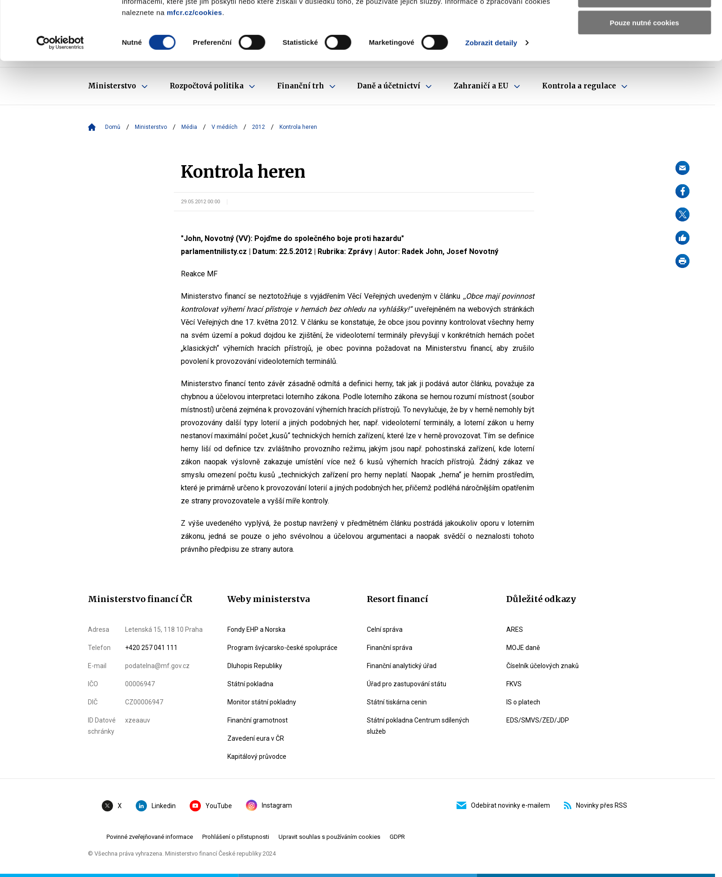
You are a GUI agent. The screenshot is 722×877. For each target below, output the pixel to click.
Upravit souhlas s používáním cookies (329, 836)
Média (189, 127)
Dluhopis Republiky (254, 665)
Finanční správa (389, 647)
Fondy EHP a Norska (256, 629)
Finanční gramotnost (257, 720)
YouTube (211, 805)
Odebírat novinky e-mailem (503, 805)
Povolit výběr (644, 50)
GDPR (397, 836)
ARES (514, 629)
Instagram (269, 805)
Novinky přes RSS (595, 805)
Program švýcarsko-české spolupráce (282, 647)
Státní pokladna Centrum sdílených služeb (418, 725)
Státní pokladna (250, 684)
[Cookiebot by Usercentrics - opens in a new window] (60, 98)
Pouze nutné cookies (644, 77)
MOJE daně (523, 647)
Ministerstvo (151, 127)
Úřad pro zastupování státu (406, 684)
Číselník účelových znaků (542, 665)
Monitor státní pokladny (261, 702)
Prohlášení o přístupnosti (235, 836)
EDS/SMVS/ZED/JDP (537, 720)
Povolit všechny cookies (644, 23)
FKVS (514, 684)
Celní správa (385, 629)
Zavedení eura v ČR (255, 738)
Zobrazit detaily (491, 97)
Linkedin (156, 805)
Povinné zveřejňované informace (149, 836)
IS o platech (523, 702)
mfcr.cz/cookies (194, 67)
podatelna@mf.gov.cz (157, 665)
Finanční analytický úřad (402, 665)
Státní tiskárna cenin (397, 702)
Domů (112, 127)
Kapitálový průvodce (256, 756)
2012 (258, 127)
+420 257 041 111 (151, 647)
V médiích (225, 127)
